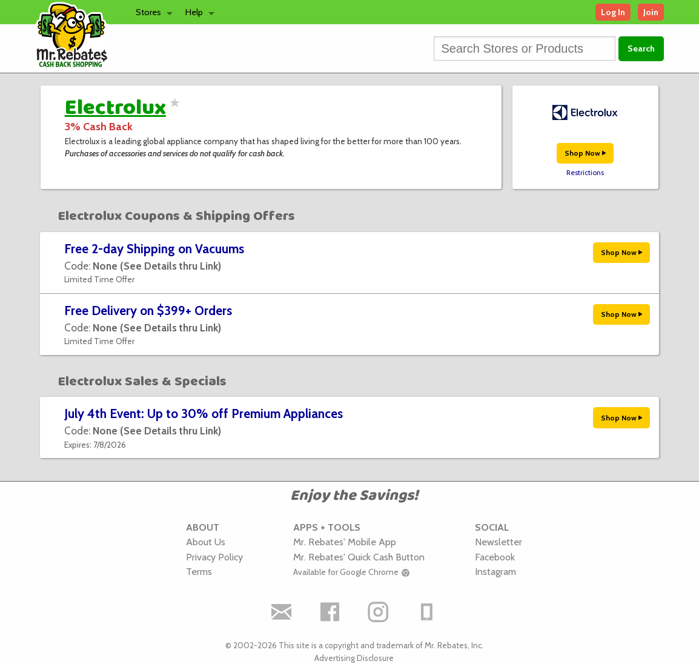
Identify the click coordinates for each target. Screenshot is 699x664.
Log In (613, 12)
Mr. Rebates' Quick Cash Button (359, 557)
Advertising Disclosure (354, 658)
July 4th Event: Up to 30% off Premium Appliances (203, 413)
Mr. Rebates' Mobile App (344, 542)
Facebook (495, 557)
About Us (205, 542)
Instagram (495, 571)
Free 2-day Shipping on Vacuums (154, 248)
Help (194, 12)
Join (650, 12)
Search (641, 48)
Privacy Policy (214, 557)
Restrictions (585, 172)
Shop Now (585, 153)
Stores (148, 12)
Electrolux (115, 107)
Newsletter (498, 542)
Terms (199, 571)
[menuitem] (151, 12)
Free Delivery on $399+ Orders (148, 310)
